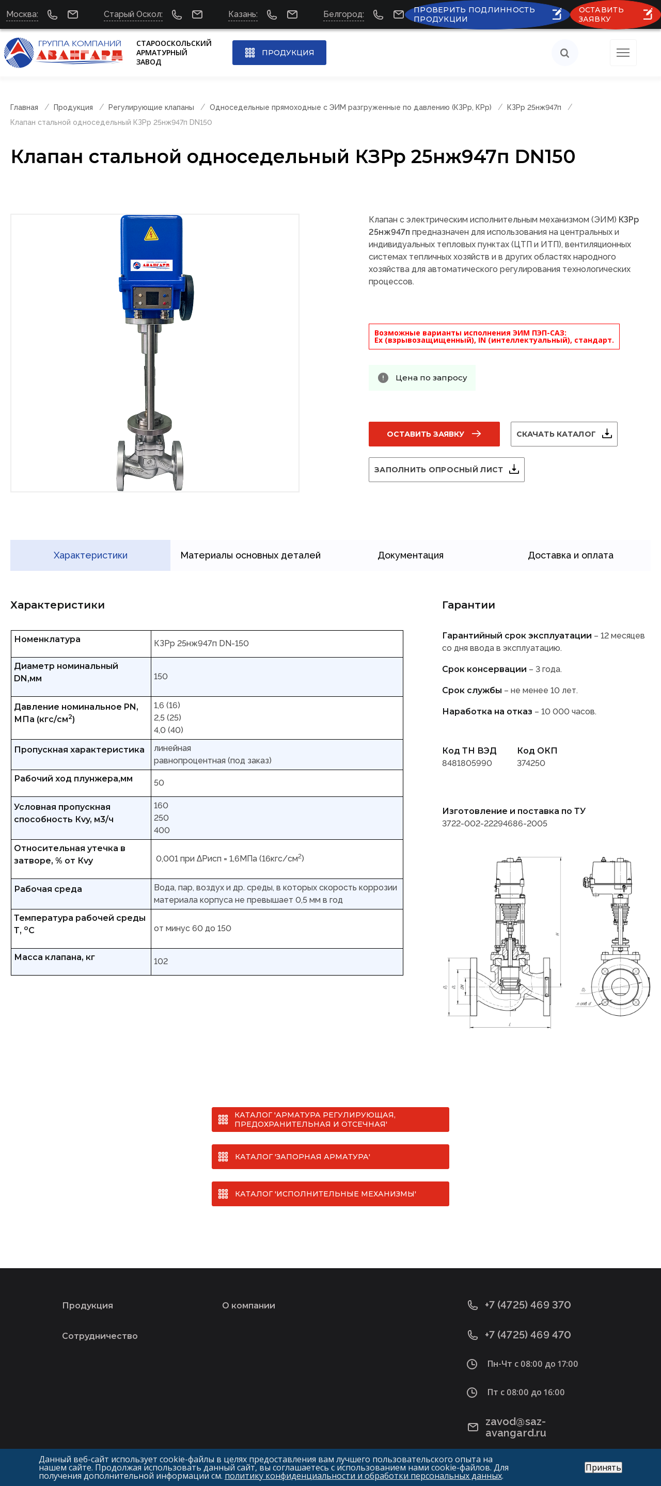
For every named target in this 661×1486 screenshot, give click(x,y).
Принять (603, 1467)
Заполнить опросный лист (451, 469)
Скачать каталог (568, 434)
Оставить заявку (425, 434)
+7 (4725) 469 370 (520, 1291)
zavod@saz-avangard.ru (536, 1407)
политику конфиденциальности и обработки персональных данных (363, 1475)
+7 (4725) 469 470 (520, 1320)
